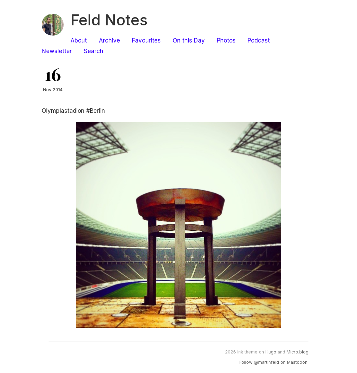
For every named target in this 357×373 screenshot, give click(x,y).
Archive (109, 40)
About (78, 40)
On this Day (189, 40)
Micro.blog (297, 351)
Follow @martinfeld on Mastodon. (273, 362)
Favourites (146, 40)
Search (93, 51)
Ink (240, 351)
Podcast (259, 40)
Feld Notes (109, 20)
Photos (226, 40)
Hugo (270, 351)
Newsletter (57, 51)
